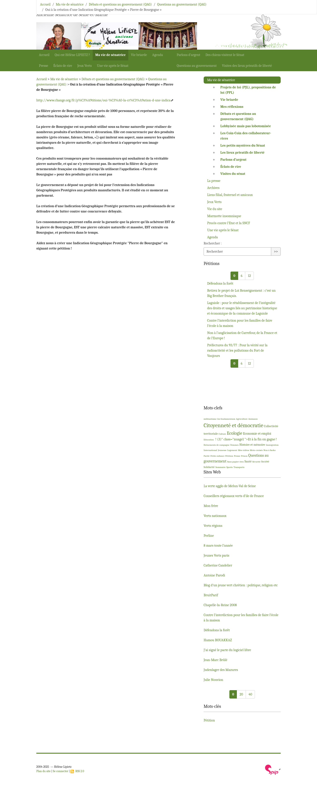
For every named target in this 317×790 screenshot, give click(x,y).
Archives (213, 188)
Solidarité (209, 467)
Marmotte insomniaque (224, 216)
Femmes (234, 444)
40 (250, 694)
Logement (232, 450)
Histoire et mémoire (252, 445)
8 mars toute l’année (218, 546)
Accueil (44, 55)
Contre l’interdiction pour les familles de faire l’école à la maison (239, 323)
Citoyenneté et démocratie (233, 425)
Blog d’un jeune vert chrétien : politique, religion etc (241, 585)
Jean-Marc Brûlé (215, 660)
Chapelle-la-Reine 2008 (220, 605)
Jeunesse (222, 450)
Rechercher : (213, 243)
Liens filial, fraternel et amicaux (230, 195)
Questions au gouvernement (197, 66)
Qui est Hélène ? (72, 55)
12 (249, 276)
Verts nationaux (215, 516)
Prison (244, 456)
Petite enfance (217, 456)
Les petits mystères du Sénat (242, 145)
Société (265, 461)
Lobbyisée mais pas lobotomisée (245, 126)
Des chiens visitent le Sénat (224, 55)
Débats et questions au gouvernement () (238, 116)
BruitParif (211, 595)
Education (209, 439)
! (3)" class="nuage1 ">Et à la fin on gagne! (246, 439)
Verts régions (213, 526)
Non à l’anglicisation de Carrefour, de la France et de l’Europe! (242, 335)
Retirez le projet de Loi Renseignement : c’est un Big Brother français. (241, 293)
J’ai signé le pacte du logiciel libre (227, 650)
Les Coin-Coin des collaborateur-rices (245, 135)
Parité (207, 456)
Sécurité (256, 461)
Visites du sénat (232, 174)
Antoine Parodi (214, 575)
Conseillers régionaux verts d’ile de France (234, 496)
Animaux (253, 418)
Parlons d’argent (188, 55)
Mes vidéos (243, 450)
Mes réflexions (231, 107)
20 (241, 694)
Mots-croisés (256, 450)
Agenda (157, 55)
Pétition (229, 456)
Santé (247, 461)
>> (276, 251)
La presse (213, 181)
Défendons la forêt (220, 283)
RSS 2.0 (77, 771)
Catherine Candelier (218, 565)
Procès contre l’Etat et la (228, 223)
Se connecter (60, 771)
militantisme (210, 418)
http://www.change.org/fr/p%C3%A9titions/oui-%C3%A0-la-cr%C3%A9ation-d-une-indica (103, 100)
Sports (229, 467)
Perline (209, 536)
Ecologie (234, 433)
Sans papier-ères (235, 461)
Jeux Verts (84, 66)
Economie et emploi (257, 434)
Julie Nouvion (213, 680)
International (210, 450)
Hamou (218, 640)
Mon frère (211, 506)
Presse (43, 66)
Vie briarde (139, 55)
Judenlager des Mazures (221, 670)
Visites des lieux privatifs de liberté (247, 66)
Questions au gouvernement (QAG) (181, 4)
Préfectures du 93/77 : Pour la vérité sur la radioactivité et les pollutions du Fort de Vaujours (237, 350)
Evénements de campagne (216, 444)
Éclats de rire (62, 66)
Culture (222, 433)
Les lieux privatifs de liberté (242, 153)
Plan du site (43, 771)
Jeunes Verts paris (216, 555)
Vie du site (214, 209)
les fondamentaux (226, 418)
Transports (238, 467)
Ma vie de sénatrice (110, 55)
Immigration (272, 444)
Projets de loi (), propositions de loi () (248, 90)
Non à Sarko (270, 450)
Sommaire (220, 467)
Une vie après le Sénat (113, 66)
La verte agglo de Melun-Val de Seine (230, 486)
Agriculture (241, 418)
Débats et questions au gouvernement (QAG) (120, 4)
